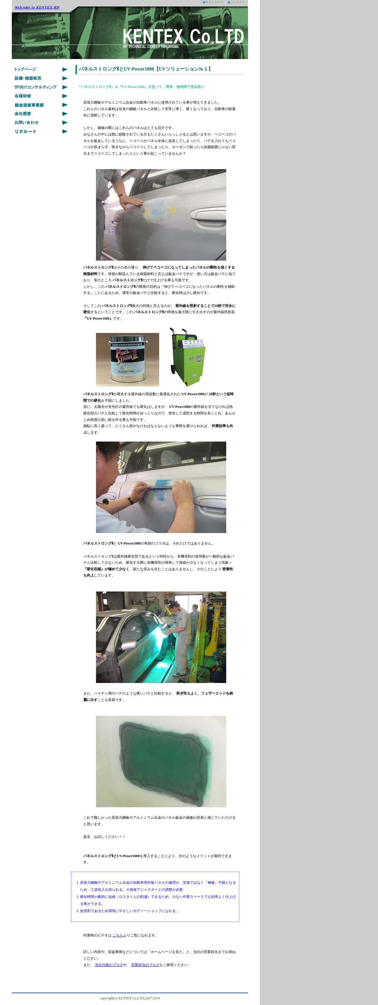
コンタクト (237, 2)
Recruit (41, 131)
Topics (41, 69)
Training (41, 95)
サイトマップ (215, 2)
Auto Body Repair (41, 104)
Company (41, 113)
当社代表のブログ (109, 965)
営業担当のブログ (145, 965)
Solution (41, 87)
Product (41, 78)
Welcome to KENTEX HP (37, 7)
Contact (41, 122)
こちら (118, 935)
